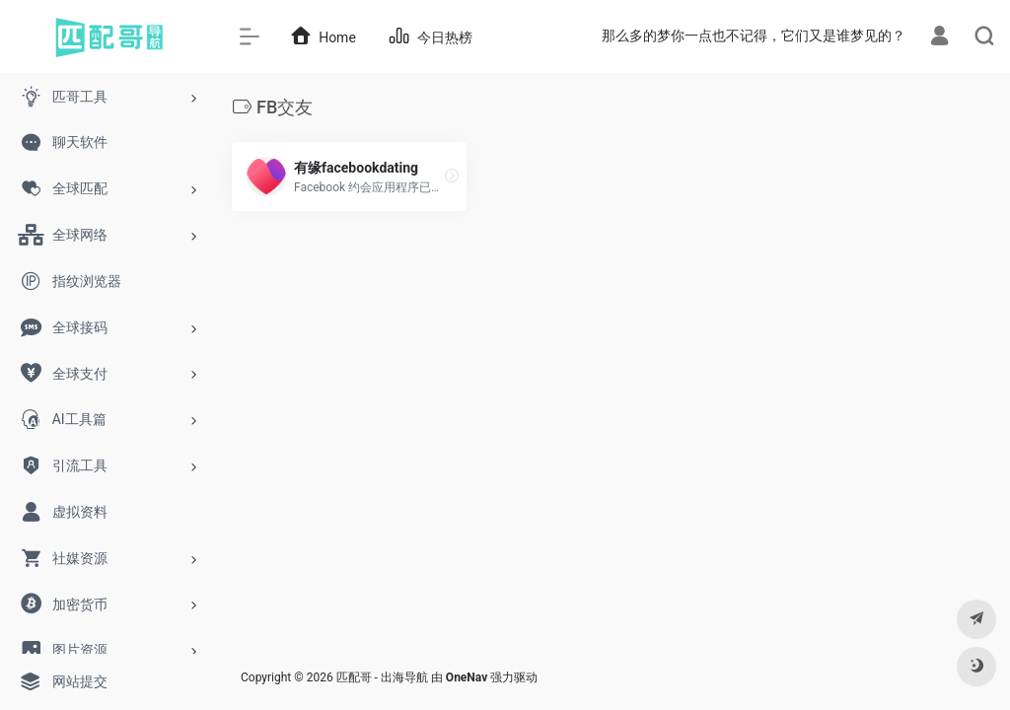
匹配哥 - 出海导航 (382, 677)
